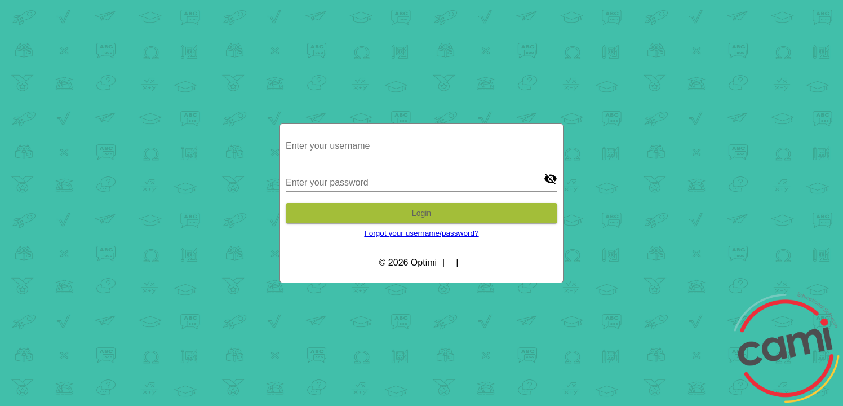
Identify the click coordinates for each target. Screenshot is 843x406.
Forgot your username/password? (421, 233)
